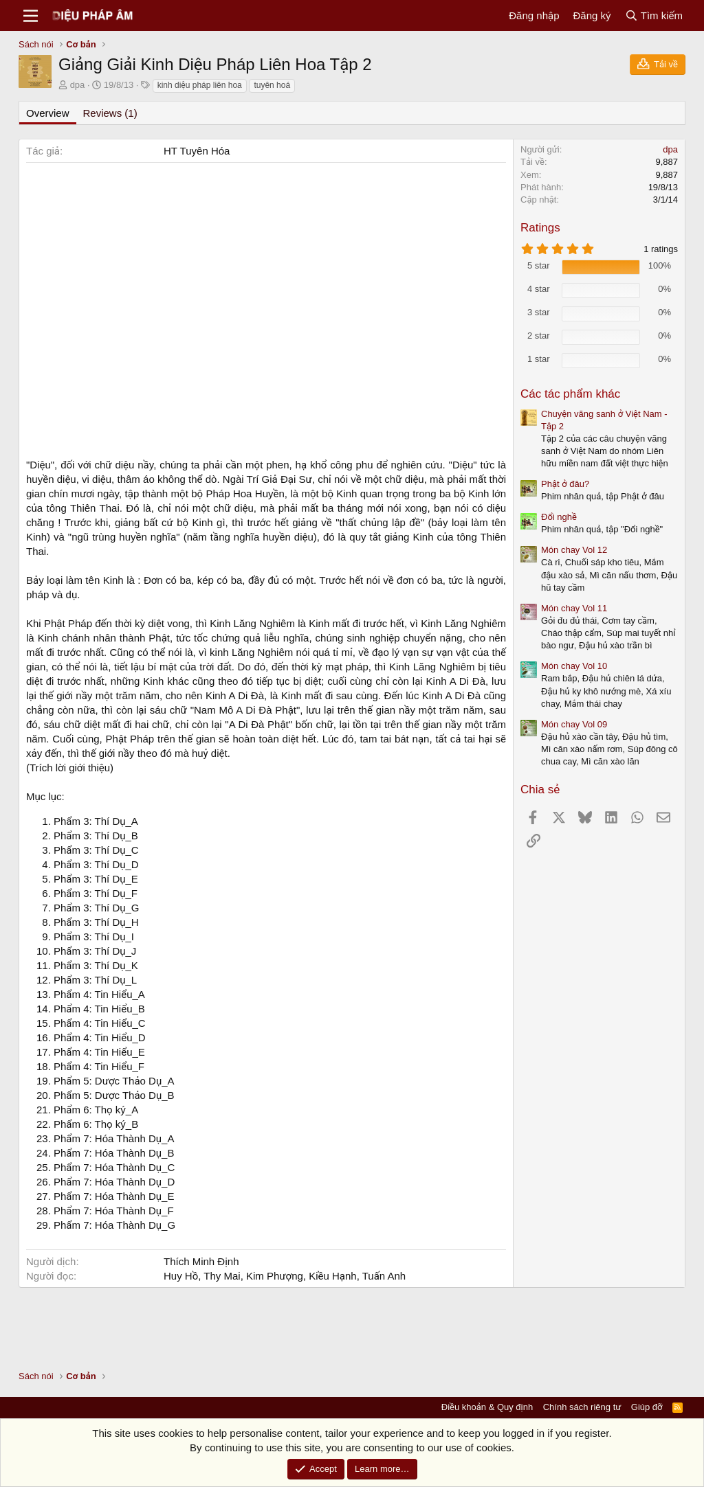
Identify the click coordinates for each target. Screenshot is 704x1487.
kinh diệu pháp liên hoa (199, 85)
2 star (538, 335)
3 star (538, 312)
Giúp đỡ (647, 1407)
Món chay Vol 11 (574, 608)
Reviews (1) (110, 113)
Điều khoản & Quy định (487, 1407)
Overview (47, 113)
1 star (538, 359)
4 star (538, 289)
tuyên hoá (272, 85)
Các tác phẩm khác (570, 393)
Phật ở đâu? (565, 484)
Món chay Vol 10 (574, 666)
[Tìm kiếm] (654, 15)
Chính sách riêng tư (582, 1407)
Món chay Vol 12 (574, 550)
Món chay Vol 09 (574, 724)
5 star (538, 265)
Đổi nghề (559, 517)
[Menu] (30, 16)
